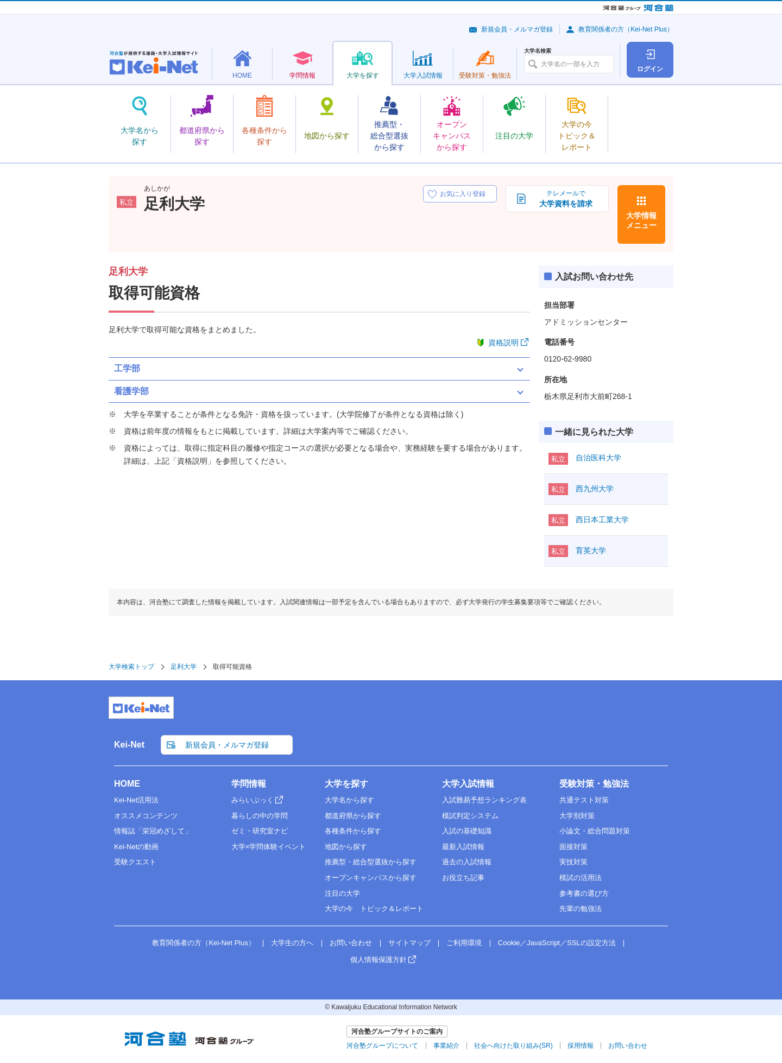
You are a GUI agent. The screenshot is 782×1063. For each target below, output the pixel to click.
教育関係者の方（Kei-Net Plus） (625, 29)
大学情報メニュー (641, 220)
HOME (127, 783)
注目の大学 (342, 893)
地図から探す (346, 847)
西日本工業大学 (602, 519)
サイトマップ (409, 943)
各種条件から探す (353, 831)
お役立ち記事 (463, 878)
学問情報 (248, 783)
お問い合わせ (351, 943)
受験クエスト (135, 862)
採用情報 (580, 1045)
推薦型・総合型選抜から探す (371, 862)
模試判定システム (470, 816)
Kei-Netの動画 (136, 847)
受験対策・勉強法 (594, 783)
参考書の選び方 (584, 893)
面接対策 (573, 847)
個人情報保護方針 (378, 960)
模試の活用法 (580, 878)
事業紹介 (446, 1045)
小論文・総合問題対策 (594, 831)
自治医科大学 (598, 457)
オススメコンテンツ (146, 816)
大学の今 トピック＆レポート (374, 908)
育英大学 (591, 550)
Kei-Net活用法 (136, 800)
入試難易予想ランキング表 (484, 800)
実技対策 (573, 862)
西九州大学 (595, 488)
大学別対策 (577, 816)
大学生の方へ (292, 943)
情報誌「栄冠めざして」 (153, 831)
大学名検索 (537, 51)
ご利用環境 (464, 943)
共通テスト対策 (584, 800)
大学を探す (346, 783)
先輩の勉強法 (580, 908)
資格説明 (503, 342)
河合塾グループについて (382, 1045)
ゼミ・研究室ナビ (259, 831)
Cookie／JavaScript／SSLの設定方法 (557, 943)
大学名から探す (349, 800)
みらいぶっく (252, 800)
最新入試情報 (463, 847)
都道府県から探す (353, 816)
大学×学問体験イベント (268, 847)
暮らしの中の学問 (259, 816)
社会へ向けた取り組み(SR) (513, 1045)
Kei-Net (129, 744)
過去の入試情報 (466, 862)
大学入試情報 (468, 783)
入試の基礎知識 (466, 831)
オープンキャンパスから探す (371, 878)
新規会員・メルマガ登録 (517, 29)
